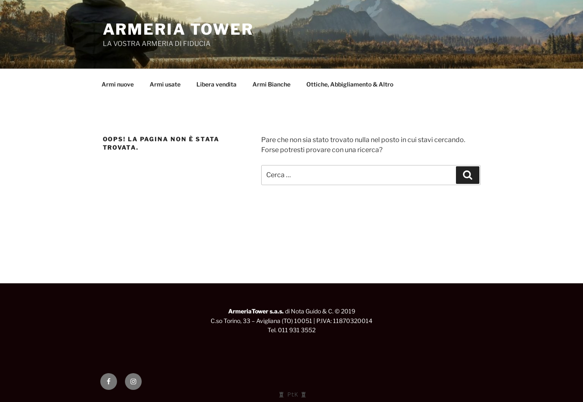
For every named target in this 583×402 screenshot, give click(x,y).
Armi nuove (118, 84)
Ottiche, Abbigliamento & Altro (349, 84)
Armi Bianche (271, 84)
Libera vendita (216, 84)
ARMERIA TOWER (178, 29)
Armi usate (165, 84)
